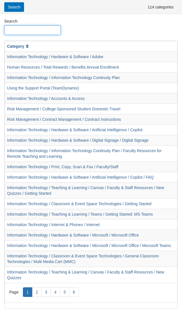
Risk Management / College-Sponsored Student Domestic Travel (63, 109)
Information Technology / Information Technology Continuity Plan (63, 77)
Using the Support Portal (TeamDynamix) (43, 88)
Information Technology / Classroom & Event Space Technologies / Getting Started (79, 204)
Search (11, 21)
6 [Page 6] (74, 292)
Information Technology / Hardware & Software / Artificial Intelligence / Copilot (74, 130)
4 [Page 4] (55, 292)
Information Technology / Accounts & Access (45, 98)
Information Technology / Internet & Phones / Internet (53, 224)
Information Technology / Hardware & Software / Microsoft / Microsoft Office (73, 235)
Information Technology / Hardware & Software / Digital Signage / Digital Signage (78, 140)
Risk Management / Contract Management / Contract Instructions (64, 119)
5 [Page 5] (65, 292)
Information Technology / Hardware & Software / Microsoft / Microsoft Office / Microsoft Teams (89, 245)
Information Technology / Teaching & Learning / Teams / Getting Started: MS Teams (80, 214)
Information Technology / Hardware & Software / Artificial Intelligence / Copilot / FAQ (80, 177)
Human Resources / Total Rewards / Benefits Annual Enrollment (63, 67)
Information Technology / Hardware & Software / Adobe (55, 56)
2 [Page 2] (37, 292)
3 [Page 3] (46, 292)
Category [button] (18, 46)
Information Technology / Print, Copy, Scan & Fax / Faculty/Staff (62, 167)
